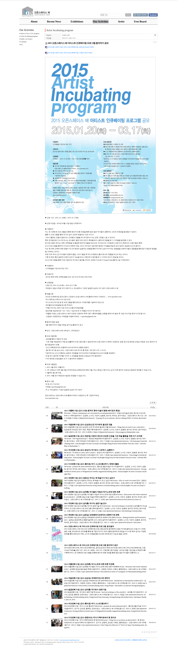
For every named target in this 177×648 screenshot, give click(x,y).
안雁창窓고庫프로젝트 (139, 640)
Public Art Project (25, 39)
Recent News (54, 21)
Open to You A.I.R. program (29, 33)
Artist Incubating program (28, 36)
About (34, 21)
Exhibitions (77, 21)
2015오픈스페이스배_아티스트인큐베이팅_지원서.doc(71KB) (68, 53)
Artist (121, 21)
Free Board (140, 21)
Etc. (21, 45)
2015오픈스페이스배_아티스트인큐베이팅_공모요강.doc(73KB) (69, 47)
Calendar (22, 42)
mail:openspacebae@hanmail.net (69, 640)
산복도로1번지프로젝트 (123, 640)
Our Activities (100, 21)
